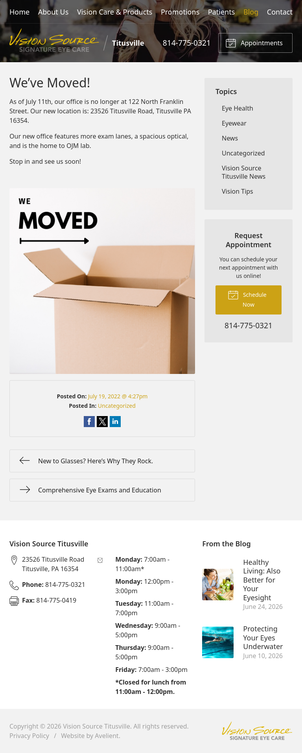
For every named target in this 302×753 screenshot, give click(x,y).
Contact (280, 12)
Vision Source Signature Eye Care (257, 731)
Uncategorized (117, 405)
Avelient (106, 735)
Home (19, 12)
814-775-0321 (187, 42)
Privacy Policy (29, 735)
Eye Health (237, 108)
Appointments (254, 42)
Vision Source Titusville (96, 726)
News (230, 138)
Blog (250, 12)
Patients (221, 12)
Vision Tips (237, 191)
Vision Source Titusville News (243, 172)
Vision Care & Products (114, 12)
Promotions (180, 12)
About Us (53, 12)
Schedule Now (247, 299)
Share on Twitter (102, 421)
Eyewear (234, 123)
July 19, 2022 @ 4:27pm (118, 396)
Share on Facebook (89, 421)
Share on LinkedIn (115, 421)
